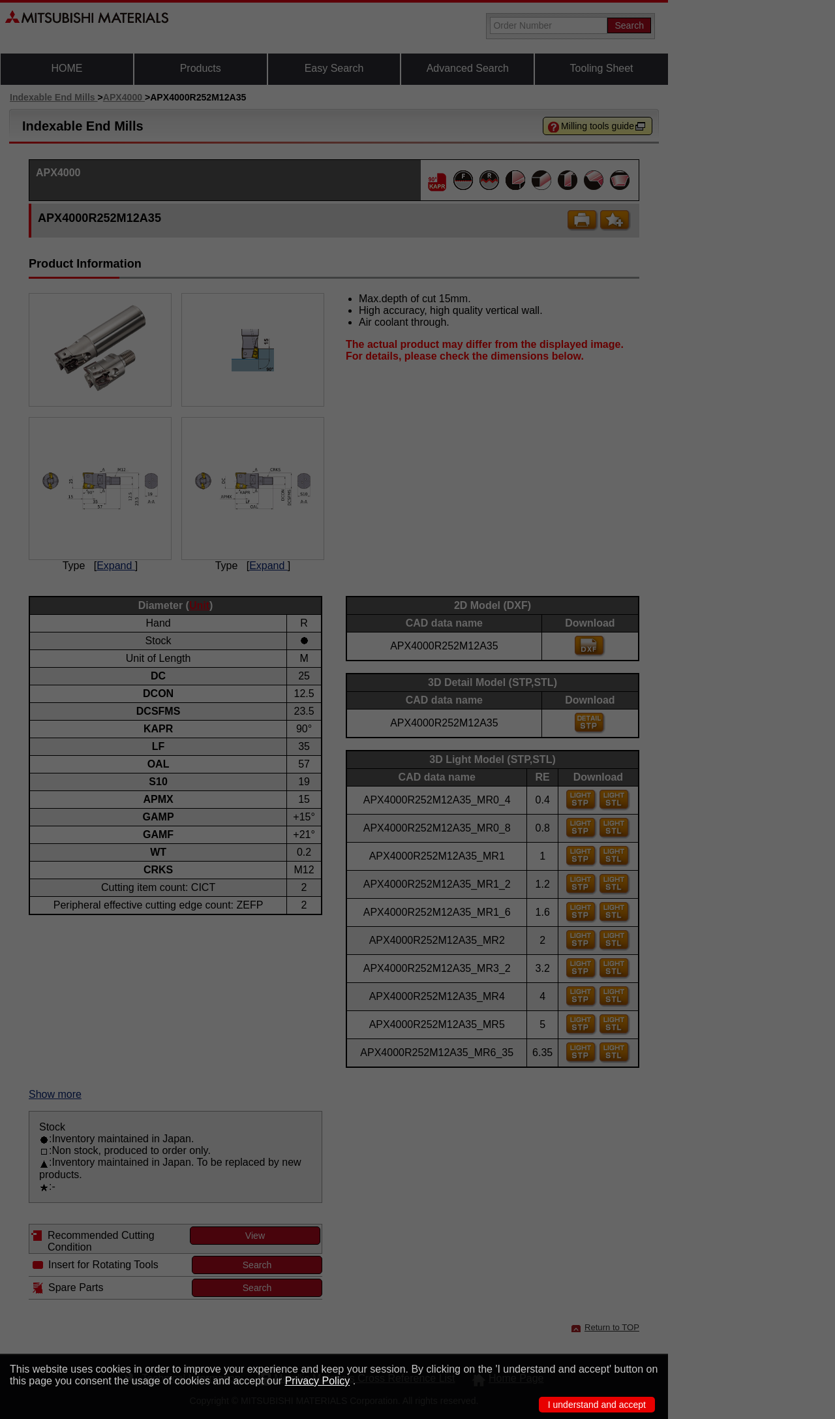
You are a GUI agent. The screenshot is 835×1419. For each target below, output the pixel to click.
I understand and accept (597, 1404)
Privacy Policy (317, 1380)
